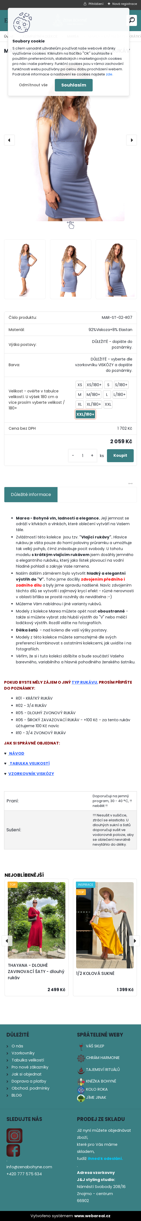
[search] (131, 20)
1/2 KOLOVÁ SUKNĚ (95, 973)
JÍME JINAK (96, 1097)
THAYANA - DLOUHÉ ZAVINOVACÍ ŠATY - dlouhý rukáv (36, 971)
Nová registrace (124, 4)
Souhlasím (73, 85)
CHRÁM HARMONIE (103, 1057)
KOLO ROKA (97, 1089)
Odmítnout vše (33, 85)
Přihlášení (96, 4)
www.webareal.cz (92, 1216)
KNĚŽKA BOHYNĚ (101, 1081)
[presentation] (9, 140)
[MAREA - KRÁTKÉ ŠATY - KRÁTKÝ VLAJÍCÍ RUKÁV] (70, 140)
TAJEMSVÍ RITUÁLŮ (103, 1069)
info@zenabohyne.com (29, 1167)
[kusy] (82, 456)
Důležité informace (31, 494)
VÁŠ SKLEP (95, 1046)
